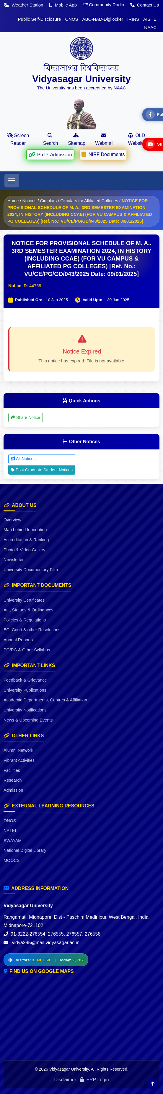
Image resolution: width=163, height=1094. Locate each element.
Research (13, 780)
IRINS (133, 19)
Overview (12, 520)
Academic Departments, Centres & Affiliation (45, 700)
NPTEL (10, 830)
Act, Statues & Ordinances (28, 610)
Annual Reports (18, 639)
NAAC (150, 27)
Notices (29, 200)
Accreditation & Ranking (26, 539)
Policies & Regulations (25, 620)
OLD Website (136, 139)
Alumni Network (18, 750)
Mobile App (63, 4)
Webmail (104, 139)
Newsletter (14, 559)
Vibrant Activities (19, 760)
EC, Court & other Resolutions (32, 629)
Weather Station (24, 4)
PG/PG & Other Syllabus (27, 650)
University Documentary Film (31, 569)
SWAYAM (13, 840)
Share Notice (25, 417)
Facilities (12, 770)
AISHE (150, 19)
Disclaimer (65, 1079)
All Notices (23, 458)
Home (13, 200)
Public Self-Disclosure (39, 19)
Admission (13, 790)
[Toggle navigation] (11, 180)
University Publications (25, 690)
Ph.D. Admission (50, 154)
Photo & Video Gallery (24, 549)
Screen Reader (18, 139)
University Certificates (24, 600)
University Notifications (25, 710)
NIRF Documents (103, 154)
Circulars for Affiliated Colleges (89, 200)
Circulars (48, 200)
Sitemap (76, 139)
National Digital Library (25, 850)
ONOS (71, 19)
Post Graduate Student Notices (42, 470)
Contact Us (144, 4)
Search (50, 139)
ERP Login (94, 1079)
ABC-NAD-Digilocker (102, 19)
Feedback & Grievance (25, 680)
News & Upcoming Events (28, 720)
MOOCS (11, 860)
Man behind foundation (25, 529)
